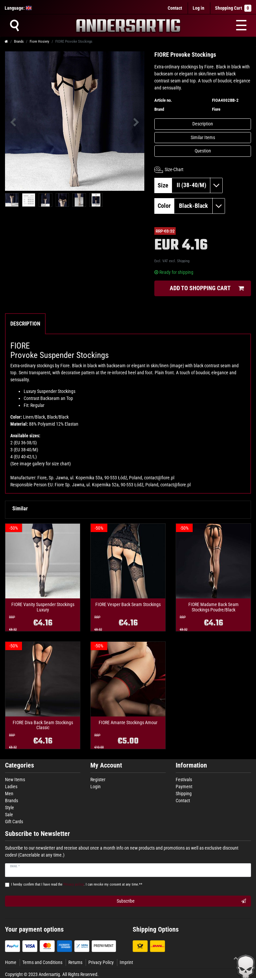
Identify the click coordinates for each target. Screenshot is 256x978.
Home (10, 962)
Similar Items (203, 137)
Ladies (11, 786)
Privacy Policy (101, 962)
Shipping (183, 261)
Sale (9, 814)
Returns (75, 962)
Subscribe (181, 901)
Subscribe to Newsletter (37, 834)
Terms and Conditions (42, 962)
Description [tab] (25, 324)
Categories (19, 765)
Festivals (184, 779)
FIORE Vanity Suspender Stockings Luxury (42, 607)
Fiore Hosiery (39, 41)
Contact (175, 8)
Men (9, 793)
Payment (184, 786)
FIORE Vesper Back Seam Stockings (128, 604)
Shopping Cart (233, 8)
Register (97, 779)
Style (9, 807)
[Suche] (14, 25)
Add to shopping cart (207, 288)
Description (202, 123)
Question (203, 150)
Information (191, 765)
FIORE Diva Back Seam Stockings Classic (43, 725)
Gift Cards (14, 821)
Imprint (126, 962)
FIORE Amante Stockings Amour (128, 722)
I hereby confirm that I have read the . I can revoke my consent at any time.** (76, 884)
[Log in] (198, 8)
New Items (15, 779)
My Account (106, 765)
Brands (19, 41)
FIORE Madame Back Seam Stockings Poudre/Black (213, 607)
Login (95, 786)
